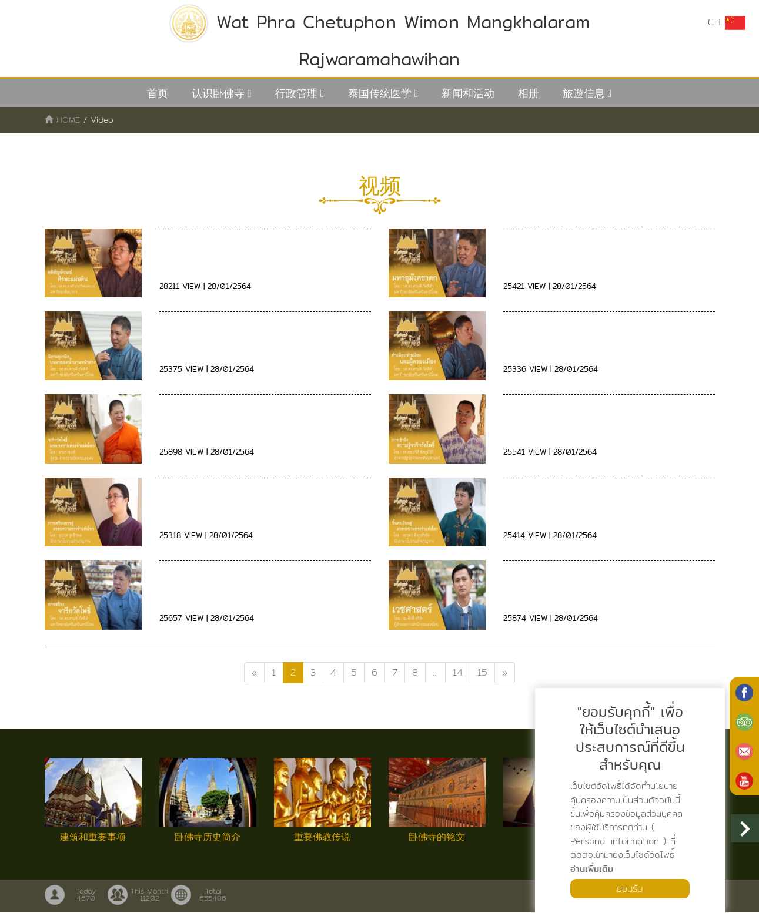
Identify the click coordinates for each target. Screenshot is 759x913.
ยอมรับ (630, 888)
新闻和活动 (468, 93)
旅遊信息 (584, 93)
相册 (528, 93)
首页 (157, 93)
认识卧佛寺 (218, 93)
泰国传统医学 (380, 93)
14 (458, 672)
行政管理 (296, 93)
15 (482, 672)
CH (726, 22)
